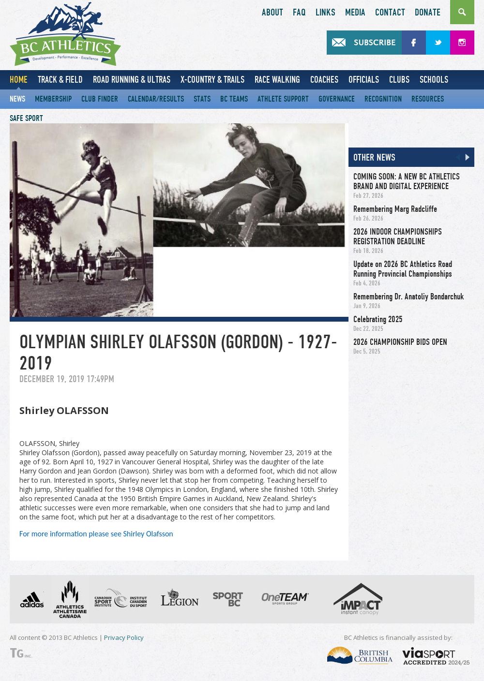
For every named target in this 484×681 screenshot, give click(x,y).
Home (19, 79)
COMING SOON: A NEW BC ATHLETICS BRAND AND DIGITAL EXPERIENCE (406, 181)
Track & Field (60, 79)
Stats (202, 99)
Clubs (399, 79)
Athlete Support (283, 99)
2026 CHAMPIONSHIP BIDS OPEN (400, 342)
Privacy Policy (124, 637)
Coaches (324, 79)
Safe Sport (26, 118)
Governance (336, 99)
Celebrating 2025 (378, 319)
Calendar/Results (156, 99)
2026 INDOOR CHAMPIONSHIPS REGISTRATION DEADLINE (397, 236)
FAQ (299, 12)
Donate (427, 12)
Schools (434, 79)
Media (355, 12)
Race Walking (277, 79)
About (272, 12)
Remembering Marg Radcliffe (395, 209)
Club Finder (99, 99)
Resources (427, 99)
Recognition (383, 99)
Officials (363, 79)
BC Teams (234, 99)
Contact (390, 12)
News (17, 99)
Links (325, 12)
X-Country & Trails (212, 79)
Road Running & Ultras (131, 79)
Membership (53, 99)
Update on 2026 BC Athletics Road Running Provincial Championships (402, 269)
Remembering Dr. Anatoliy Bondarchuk (408, 296)
